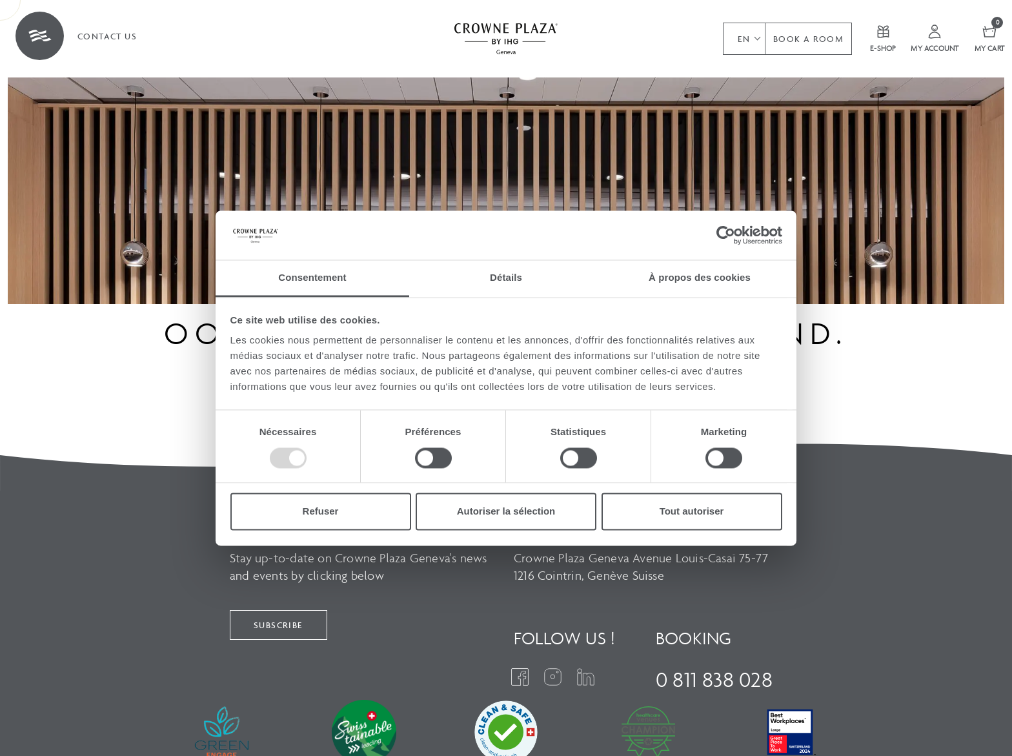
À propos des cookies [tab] (700, 277)
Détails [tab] (506, 277)
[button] (744, 39)
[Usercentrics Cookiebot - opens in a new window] (725, 235)
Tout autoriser (692, 511)
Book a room (808, 39)
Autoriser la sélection (506, 511)
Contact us (107, 36)
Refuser (321, 511)
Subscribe (278, 625)
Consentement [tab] (312, 277)
